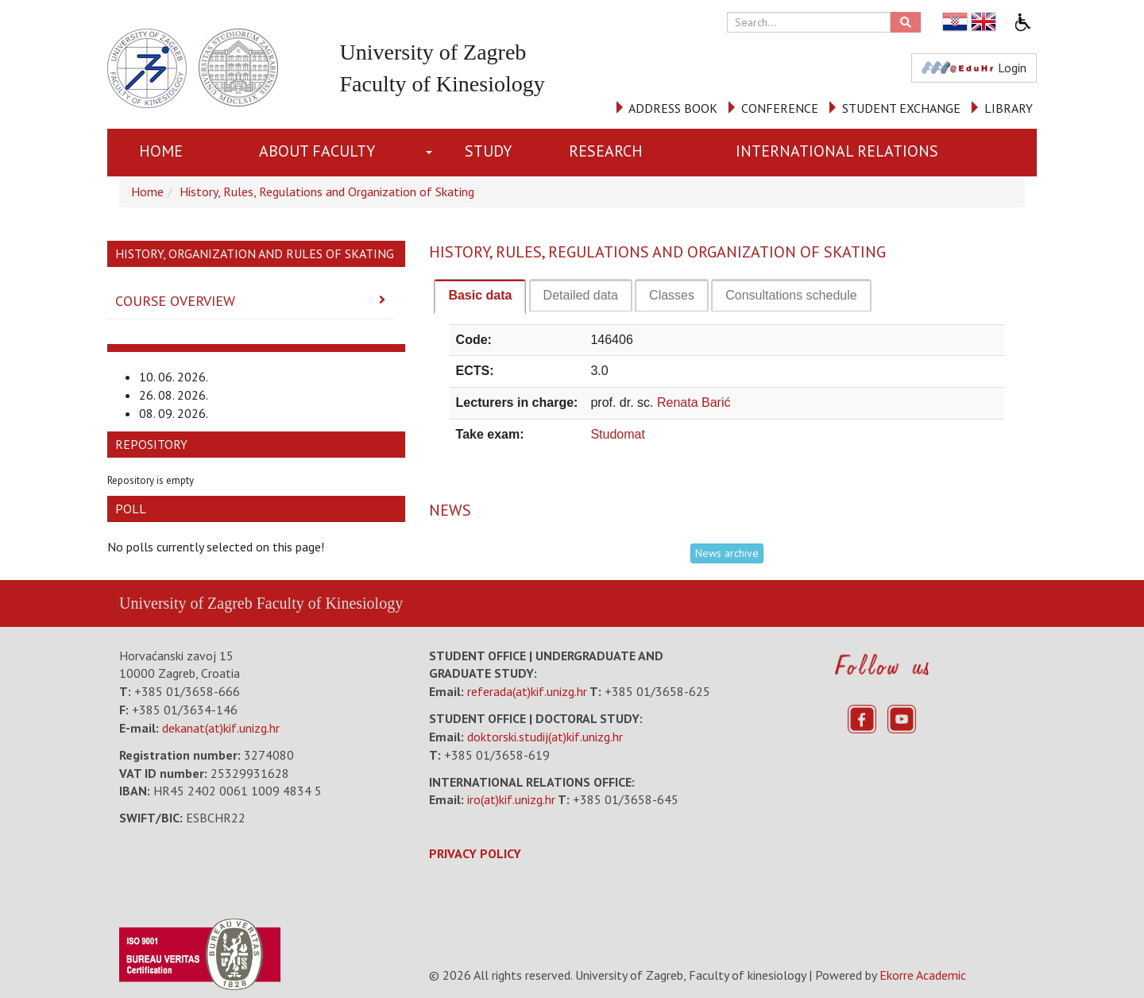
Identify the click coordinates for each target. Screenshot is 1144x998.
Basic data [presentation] (480, 295)
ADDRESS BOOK (672, 108)
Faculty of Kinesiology (330, 603)
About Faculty (317, 151)
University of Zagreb (186, 603)
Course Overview (175, 301)
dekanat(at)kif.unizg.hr (221, 728)
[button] (432, 152)
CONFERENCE (779, 108)
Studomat (617, 434)
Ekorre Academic (922, 975)
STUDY (488, 151)
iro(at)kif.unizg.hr (511, 799)
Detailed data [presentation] (580, 295)
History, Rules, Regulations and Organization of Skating (327, 191)
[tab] (480, 296)
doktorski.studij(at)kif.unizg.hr (545, 737)
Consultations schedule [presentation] (790, 295)
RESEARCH (606, 151)
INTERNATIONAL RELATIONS (837, 151)
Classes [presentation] (671, 295)
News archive (727, 553)
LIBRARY (1008, 108)
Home (161, 151)
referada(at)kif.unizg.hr (527, 691)
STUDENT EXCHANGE (901, 108)
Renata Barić (694, 402)
